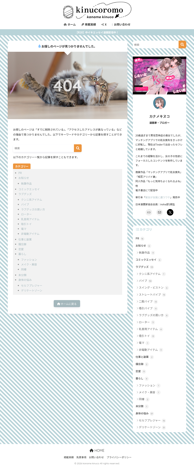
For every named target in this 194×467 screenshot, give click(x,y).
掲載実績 (88, 24)
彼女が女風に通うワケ (157, 197)
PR (20, 173)
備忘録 (22, 244)
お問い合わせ (121, 24)
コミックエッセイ (29, 189)
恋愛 (21, 249)
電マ (23, 229)
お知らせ (23, 178)
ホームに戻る (67, 304)
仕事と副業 (25, 239)
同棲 (23, 269)
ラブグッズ (25, 194)
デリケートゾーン (31, 290)
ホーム (70, 24)
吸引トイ (26, 224)
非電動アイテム (30, 233)
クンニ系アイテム (31, 199)
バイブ (25, 204)
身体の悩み (25, 280)
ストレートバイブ (152, 294)
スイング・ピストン (154, 287)
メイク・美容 (29, 264)
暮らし (22, 254)
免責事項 (81, 457)
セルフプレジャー (31, 285)
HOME (97, 450)
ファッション (29, 259)
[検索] (78, 148)
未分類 (22, 275)
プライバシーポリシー (119, 457)
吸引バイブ (148, 308)
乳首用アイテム (30, 219)
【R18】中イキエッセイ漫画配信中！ (97, 32)
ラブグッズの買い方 (33, 209)
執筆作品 (26, 183)
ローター (26, 214)
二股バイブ (148, 301)
